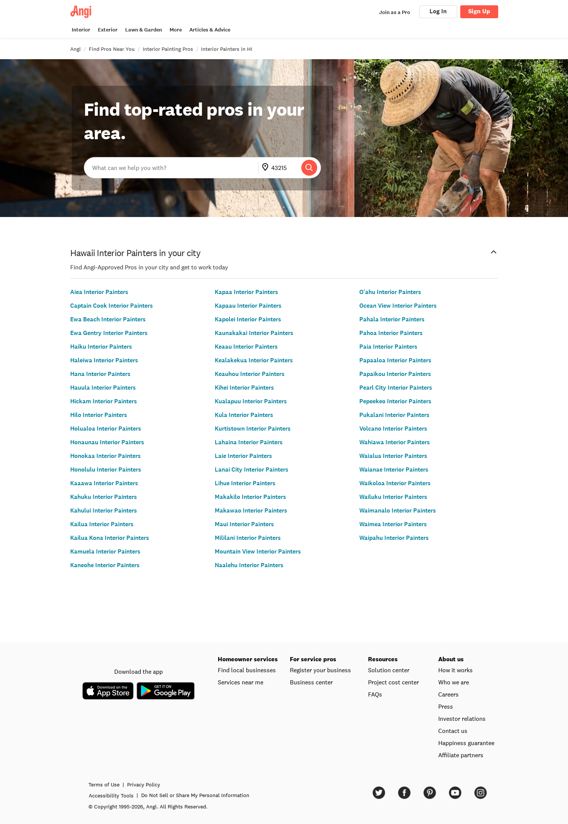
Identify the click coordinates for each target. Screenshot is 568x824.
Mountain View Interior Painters (258, 551)
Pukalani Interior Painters (394, 415)
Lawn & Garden (143, 29)
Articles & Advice (209, 29)
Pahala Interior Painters (392, 319)
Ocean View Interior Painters (398, 306)
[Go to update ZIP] (266, 167)
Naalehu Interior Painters (249, 565)
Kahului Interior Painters (103, 510)
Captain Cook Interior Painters (111, 306)
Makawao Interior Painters (251, 510)
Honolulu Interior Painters (105, 469)
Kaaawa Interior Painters (104, 483)
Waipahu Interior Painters (394, 538)
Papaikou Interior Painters (395, 374)
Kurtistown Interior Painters (253, 428)
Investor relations (462, 718)
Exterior (108, 29)
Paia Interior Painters (388, 347)
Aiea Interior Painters (99, 292)
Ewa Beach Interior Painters (108, 319)
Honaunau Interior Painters (107, 442)
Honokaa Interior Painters (105, 456)
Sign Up (479, 11)
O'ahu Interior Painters (390, 292)
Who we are (453, 682)
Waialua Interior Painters (393, 456)
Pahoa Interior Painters (391, 333)
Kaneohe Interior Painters (105, 565)
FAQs (375, 694)
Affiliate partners (460, 755)
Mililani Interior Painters (248, 538)
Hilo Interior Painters (98, 415)
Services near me (240, 682)
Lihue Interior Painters (245, 483)
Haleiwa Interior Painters (104, 360)
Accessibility (141, 795)
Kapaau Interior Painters (248, 306)
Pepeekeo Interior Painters (395, 401)
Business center (311, 682)
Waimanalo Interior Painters (397, 510)
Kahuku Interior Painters (103, 497)
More (176, 29)
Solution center (388, 670)
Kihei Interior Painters (244, 388)
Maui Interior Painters (244, 524)
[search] (309, 168)
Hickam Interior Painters (103, 401)
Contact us (452, 730)
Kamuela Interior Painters (105, 551)
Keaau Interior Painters (246, 347)
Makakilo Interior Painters (250, 497)
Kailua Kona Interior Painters (109, 538)
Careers (448, 694)
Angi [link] (75, 49)
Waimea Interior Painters (393, 524)
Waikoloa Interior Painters (395, 483)
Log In (438, 11)
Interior (81, 29)
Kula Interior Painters (244, 415)
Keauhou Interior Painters (250, 374)
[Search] (309, 168)
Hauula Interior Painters (103, 388)
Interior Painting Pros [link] (168, 49)
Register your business (320, 670)
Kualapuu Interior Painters (251, 401)
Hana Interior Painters (100, 374)
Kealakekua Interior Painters (254, 360)
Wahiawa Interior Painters (394, 442)
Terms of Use (133, 784)
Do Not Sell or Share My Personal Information (225, 795)
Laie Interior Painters (243, 456)
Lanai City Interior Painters (251, 469)
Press (445, 706)
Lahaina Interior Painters (249, 442)
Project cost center (393, 682)
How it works (455, 670)
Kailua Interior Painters (102, 524)
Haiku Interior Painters (101, 347)
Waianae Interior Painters (393, 469)
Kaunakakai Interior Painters (254, 333)
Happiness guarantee (466, 743)
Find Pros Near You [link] (112, 49)
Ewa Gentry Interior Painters (109, 333)
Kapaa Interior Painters (246, 292)
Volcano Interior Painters (393, 428)
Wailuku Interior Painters (393, 497)
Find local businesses (247, 670)
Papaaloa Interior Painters (395, 360)
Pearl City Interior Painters (395, 388)
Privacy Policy (173, 784)
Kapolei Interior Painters (248, 319)
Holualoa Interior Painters (105, 428)
